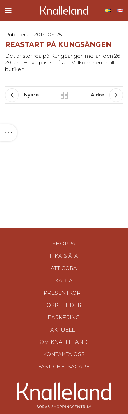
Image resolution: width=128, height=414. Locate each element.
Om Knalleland (64, 342)
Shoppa (63, 243)
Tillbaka (64, 95)
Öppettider (63, 305)
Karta (64, 280)
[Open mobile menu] (8, 10)
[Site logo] (64, 10)
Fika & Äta (63, 256)
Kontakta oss (64, 354)
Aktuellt (63, 329)
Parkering (64, 317)
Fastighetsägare (63, 366)
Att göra (64, 268)
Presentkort (64, 292)
